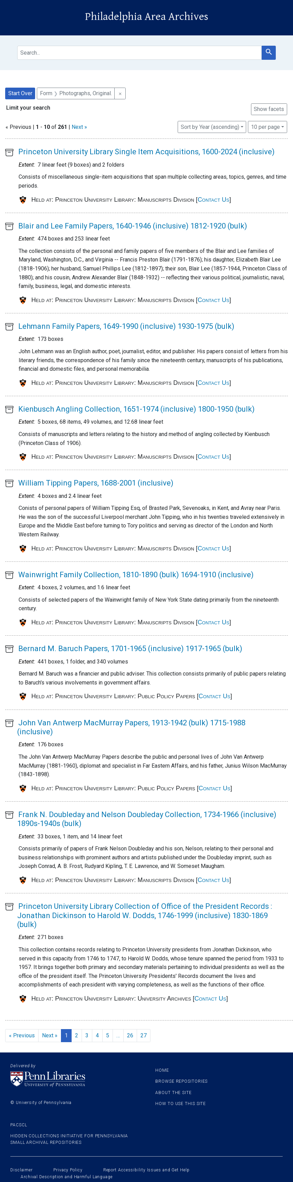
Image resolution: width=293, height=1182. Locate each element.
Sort (210, 127)
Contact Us (213, 199)
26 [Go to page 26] (130, 1035)
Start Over (20, 93)
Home (162, 1070)
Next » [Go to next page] (49, 1035)
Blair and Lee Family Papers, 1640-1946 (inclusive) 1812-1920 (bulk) (132, 226)
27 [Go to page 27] (143, 1035)
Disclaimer (21, 1170)
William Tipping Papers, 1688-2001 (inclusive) (96, 483)
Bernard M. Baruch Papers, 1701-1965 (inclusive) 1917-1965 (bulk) (130, 648)
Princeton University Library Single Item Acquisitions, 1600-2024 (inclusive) (146, 151)
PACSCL (18, 1125)
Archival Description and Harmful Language (67, 1176)
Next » (79, 127)
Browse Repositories (181, 1081)
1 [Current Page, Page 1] (66, 1035)
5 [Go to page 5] (107, 1035)
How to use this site (180, 1103)
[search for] (139, 53)
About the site (173, 1092)
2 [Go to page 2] (76, 1035)
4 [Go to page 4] (97, 1035)
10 (265, 126)
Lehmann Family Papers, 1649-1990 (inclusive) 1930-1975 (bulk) (126, 326)
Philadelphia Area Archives (146, 16)
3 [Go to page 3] (86, 1035)
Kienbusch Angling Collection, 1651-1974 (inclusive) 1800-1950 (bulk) (136, 409)
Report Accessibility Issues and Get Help (146, 1170)
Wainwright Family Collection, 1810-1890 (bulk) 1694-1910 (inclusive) (136, 574)
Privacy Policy (68, 1170)
